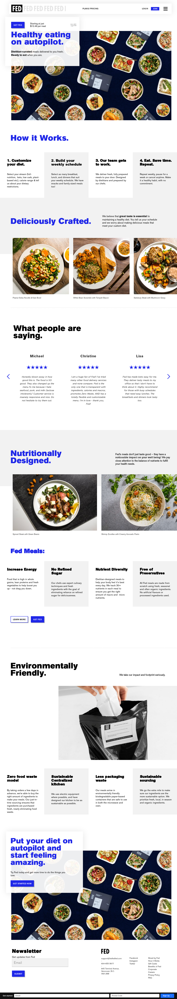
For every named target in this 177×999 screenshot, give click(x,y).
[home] (37, 9)
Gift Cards (152, 964)
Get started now (22, 884)
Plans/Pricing (90, 9)
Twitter (132, 964)
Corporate (152, 969)
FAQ (150, 978)
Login (145, 9)
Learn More (19, 620)
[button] (165, 9)
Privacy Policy (154, 975)
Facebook (134, 958)
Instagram (134, 961)
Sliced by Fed (154, 958)
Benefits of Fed (154, 966)
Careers (151, 972)
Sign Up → (167, 996)
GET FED (18, 25)
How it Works (154, 961)
